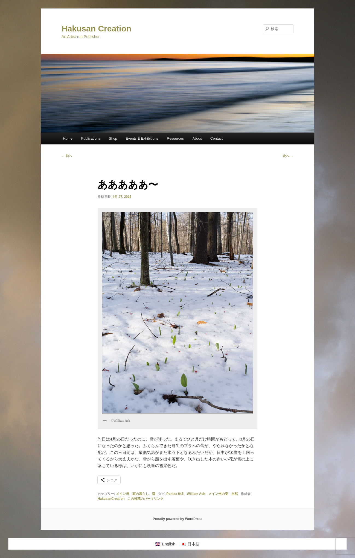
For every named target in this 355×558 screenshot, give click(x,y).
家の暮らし (140, 494)
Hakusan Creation (96, 28)
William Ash (196, 494)
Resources (175, 138)
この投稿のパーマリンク (145, 499)
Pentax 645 (175, 494)
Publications (90, 138)
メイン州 (122, 494)
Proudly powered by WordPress (177, 519)
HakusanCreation (111, 499)
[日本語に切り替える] (190, 544)
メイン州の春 (218, 494)
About (197, 138)
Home (67, 138)
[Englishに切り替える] (165, 544)
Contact (216, 138)
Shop (113, 138)
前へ (67, 156)
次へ (288, 156)
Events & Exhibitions (142, 138)
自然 (234, 494)
